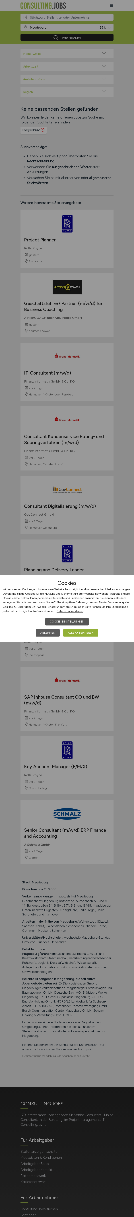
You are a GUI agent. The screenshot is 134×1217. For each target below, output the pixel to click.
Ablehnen (47, 632)
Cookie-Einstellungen (67, 621)
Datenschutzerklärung (70, 611)
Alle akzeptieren (81, 632)
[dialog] (67, 608)
